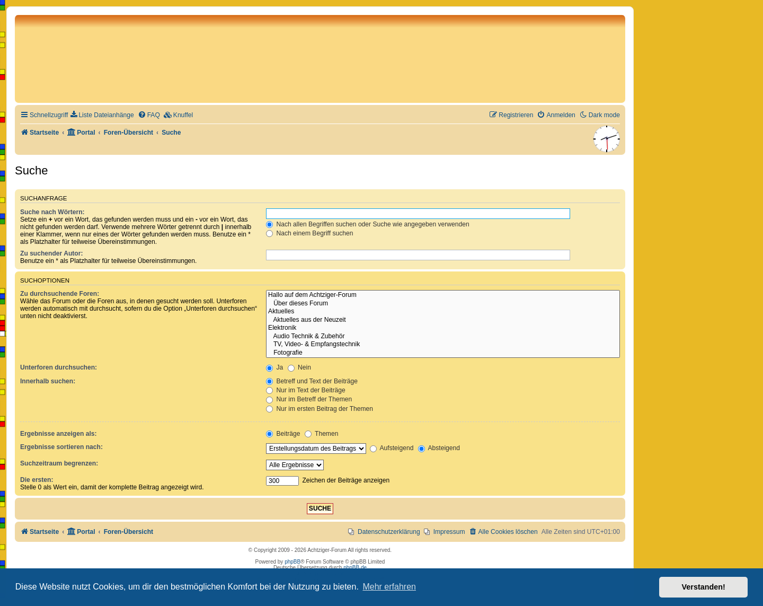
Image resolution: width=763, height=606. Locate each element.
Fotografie (443, 353)
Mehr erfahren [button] (389, 586)
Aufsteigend (392, 448)
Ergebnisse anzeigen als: (58, 433)
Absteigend (439, 448)
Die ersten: (37, 480)
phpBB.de (355, 567)
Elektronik (443, 328)
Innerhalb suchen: (47, 381)
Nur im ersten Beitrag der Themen (319, 408)
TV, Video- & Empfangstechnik (443, 344)
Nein (299, 367)
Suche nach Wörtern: (52, 212)
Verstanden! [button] (703, 587)
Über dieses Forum (443, 304)
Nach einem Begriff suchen (309, 233)
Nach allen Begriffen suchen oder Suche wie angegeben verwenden (367, 224)
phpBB (292, 562)
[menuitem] (102, 115)
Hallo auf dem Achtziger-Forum (443, 295)
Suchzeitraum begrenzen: (59, 463)
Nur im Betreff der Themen (309, 399)
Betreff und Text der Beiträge (312, 381)
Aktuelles (443, 312)
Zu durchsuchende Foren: (59, 293)
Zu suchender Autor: (51, 253)
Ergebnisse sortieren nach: (61, 447)
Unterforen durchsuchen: (58, 367)
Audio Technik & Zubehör (443, 336)
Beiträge (283, 433)
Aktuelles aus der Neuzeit (443, 320)
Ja (274, 367)
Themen (322, 433)
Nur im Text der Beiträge (305, 390)
